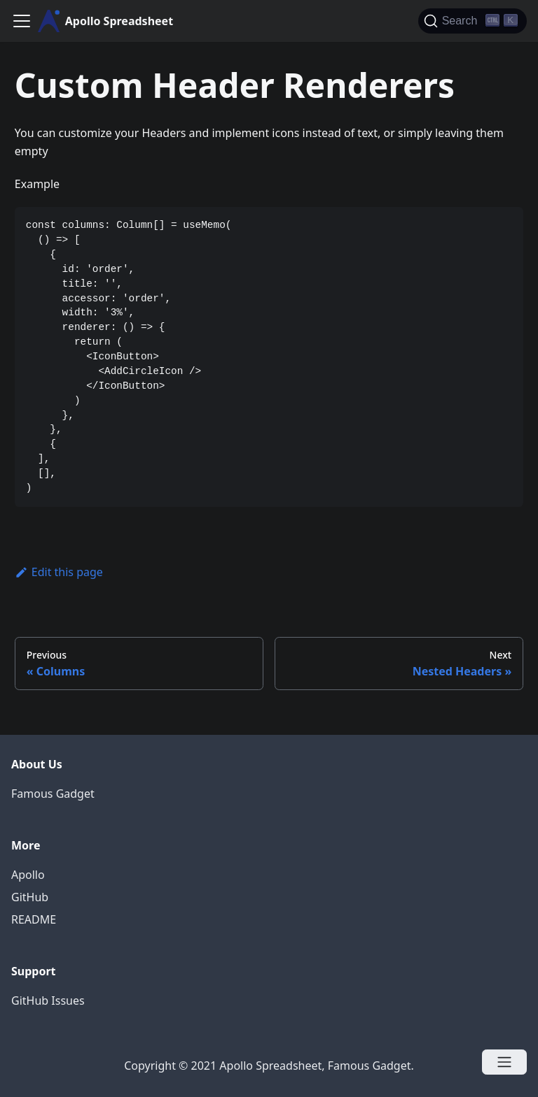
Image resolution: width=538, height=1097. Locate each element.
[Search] (472, 21)
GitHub (29, 897)
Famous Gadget (53, 793)
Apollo (28, 874)
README (33, 919)
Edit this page (59, 572)
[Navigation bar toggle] (21, 20)
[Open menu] (504, 1062)
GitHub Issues (48, 1000)
